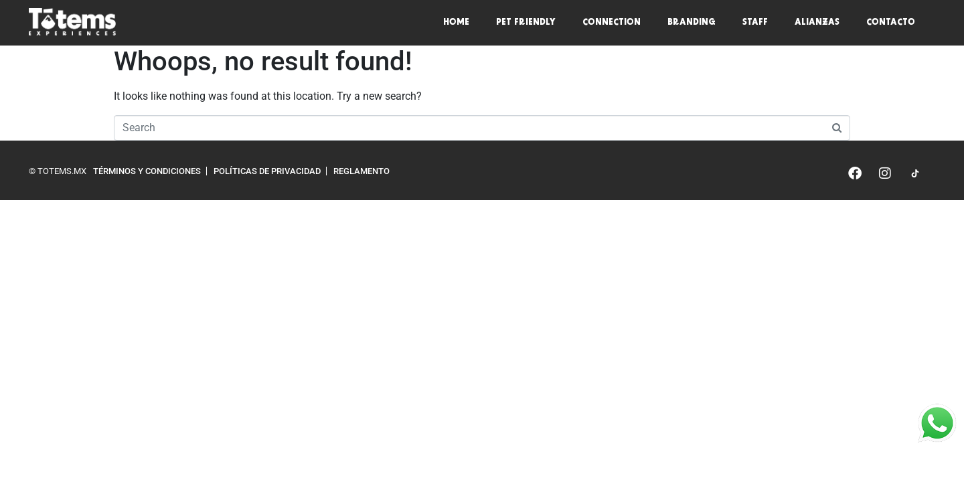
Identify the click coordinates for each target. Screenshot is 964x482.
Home (456, 22)
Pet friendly (526, 22)
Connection (611, 22)
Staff (755, 22)
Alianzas (817, 22)
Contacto (890, 22)
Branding (691, 22)
